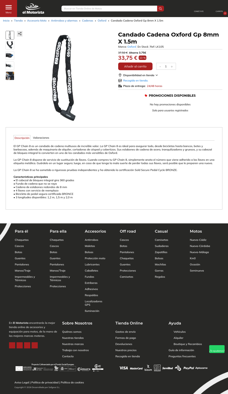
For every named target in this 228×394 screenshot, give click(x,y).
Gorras (159, 260)
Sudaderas (162, 235)
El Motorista (20, 312)
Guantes (20, 248)
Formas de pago (125, 327)
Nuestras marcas (73, 333)
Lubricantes (92, 254)
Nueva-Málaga (199, 241)
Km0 (193, 248)
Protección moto (95, 248)
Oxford (102, 20)
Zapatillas (161, 241)
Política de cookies (72, 382)
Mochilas (160, 254)
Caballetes (91, 260)
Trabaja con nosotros (75, 339)
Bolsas (89, 241)
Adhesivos (91, 278)
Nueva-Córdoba (200, 235)
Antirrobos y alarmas (64, 20)
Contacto (68, 346)
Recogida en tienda (127, 346)
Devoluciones (123, 333)
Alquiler (178, 327)
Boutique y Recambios (188, 333)
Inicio (6, 20)
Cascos (19, 235)
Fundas (89, 266)
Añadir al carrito (135, 66)
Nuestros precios (126, 339)
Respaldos (91, 284)
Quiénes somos (71, 321)
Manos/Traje (23, 260)
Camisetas (126, 266)
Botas (18, 241)
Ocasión (195, 254)
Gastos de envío (125, 321)
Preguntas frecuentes (182, 346)
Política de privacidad (45, 382)
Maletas (90, 235)
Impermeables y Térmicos (25, 268)
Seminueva (197, 260)
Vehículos (180, 321)
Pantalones (22, 254)
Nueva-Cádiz (198, 229)
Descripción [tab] (22, 138)
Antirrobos (91, 229)
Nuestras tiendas (73, 327)
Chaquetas (22, 229)
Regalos (160, 266)
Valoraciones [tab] (41, 137)
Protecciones (23, 276)
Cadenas (87, 20)
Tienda (18, 20)
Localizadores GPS (93, 292)
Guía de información (181, 339)
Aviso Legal (22, 382)
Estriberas (91, 272)
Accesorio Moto (36, 20)
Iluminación (92, 300)
